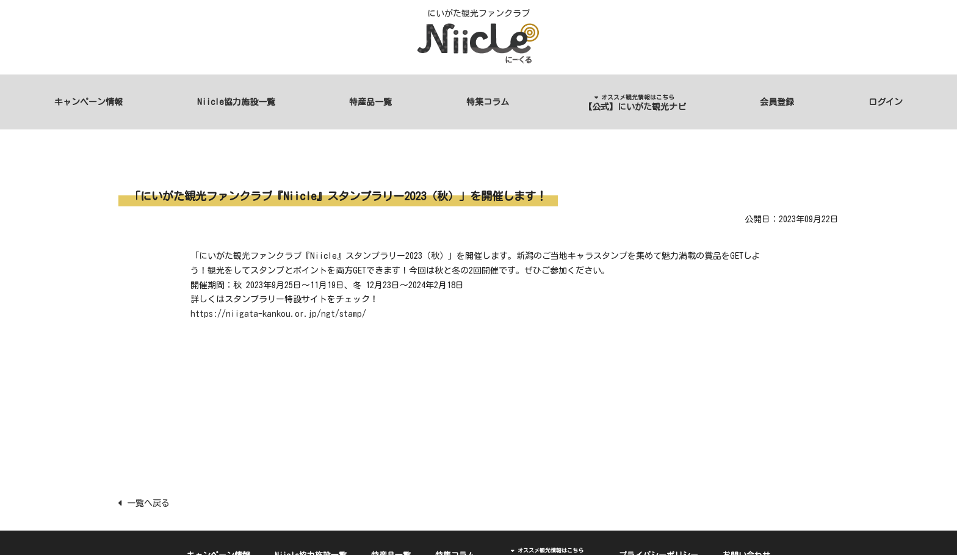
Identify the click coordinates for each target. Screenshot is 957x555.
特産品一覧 (370, 102)
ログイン (886, 102)
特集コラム (487, 102)
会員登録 (777, 102)
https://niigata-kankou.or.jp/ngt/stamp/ (278, 314)
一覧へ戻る (144, 503)
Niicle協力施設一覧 (236, 102)
